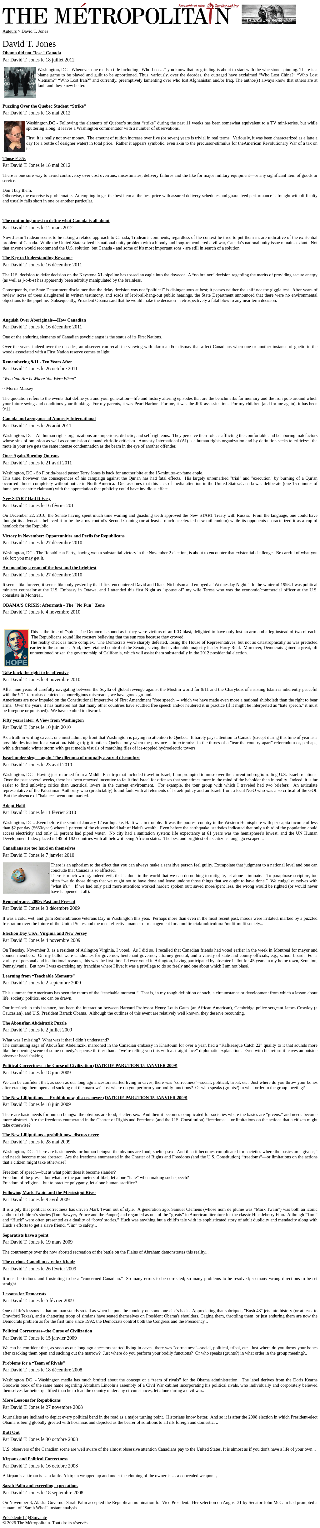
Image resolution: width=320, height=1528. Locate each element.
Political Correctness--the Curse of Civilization (47, 1330)
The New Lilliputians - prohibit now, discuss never (50, 1134)
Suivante (39, 1517)
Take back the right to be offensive (35, 672)
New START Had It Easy (26, 498)
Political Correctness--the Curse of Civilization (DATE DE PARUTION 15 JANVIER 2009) (90, 1065)
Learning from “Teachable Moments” (38, 975)
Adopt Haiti (13, 805)
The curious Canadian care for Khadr (38, 1261)
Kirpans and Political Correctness (35, 1458)
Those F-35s (14, 158)
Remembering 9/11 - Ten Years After (37, 361)
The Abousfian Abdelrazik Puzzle (34, 1023)
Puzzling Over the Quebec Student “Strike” (44, 106)
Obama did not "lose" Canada (31, 52)
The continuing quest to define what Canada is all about (56, 220)
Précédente (12, 1517)
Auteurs (9, 31)
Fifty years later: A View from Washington (43, 720)
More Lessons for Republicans (31, 1400)
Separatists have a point (25, 1235)
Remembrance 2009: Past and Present (38, 901)
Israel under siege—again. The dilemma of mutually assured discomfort (71, 757)
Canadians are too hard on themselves (39, 848)
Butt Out (11, 1432)
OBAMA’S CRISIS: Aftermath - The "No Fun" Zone (53, 605)
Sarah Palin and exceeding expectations (40, 1485)
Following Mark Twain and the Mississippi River (49, 1192)
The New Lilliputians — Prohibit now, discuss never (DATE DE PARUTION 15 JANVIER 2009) (94, 1097)
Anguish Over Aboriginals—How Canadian (44, 320)
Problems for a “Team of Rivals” (33, 1363)
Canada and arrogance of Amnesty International (49, 418)
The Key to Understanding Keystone (37, 257)
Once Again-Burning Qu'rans (30, 455)
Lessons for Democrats (24, 1293)
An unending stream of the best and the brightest (49, 567)
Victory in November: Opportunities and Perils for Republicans (63, 535)
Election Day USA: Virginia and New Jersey (44, 933)
